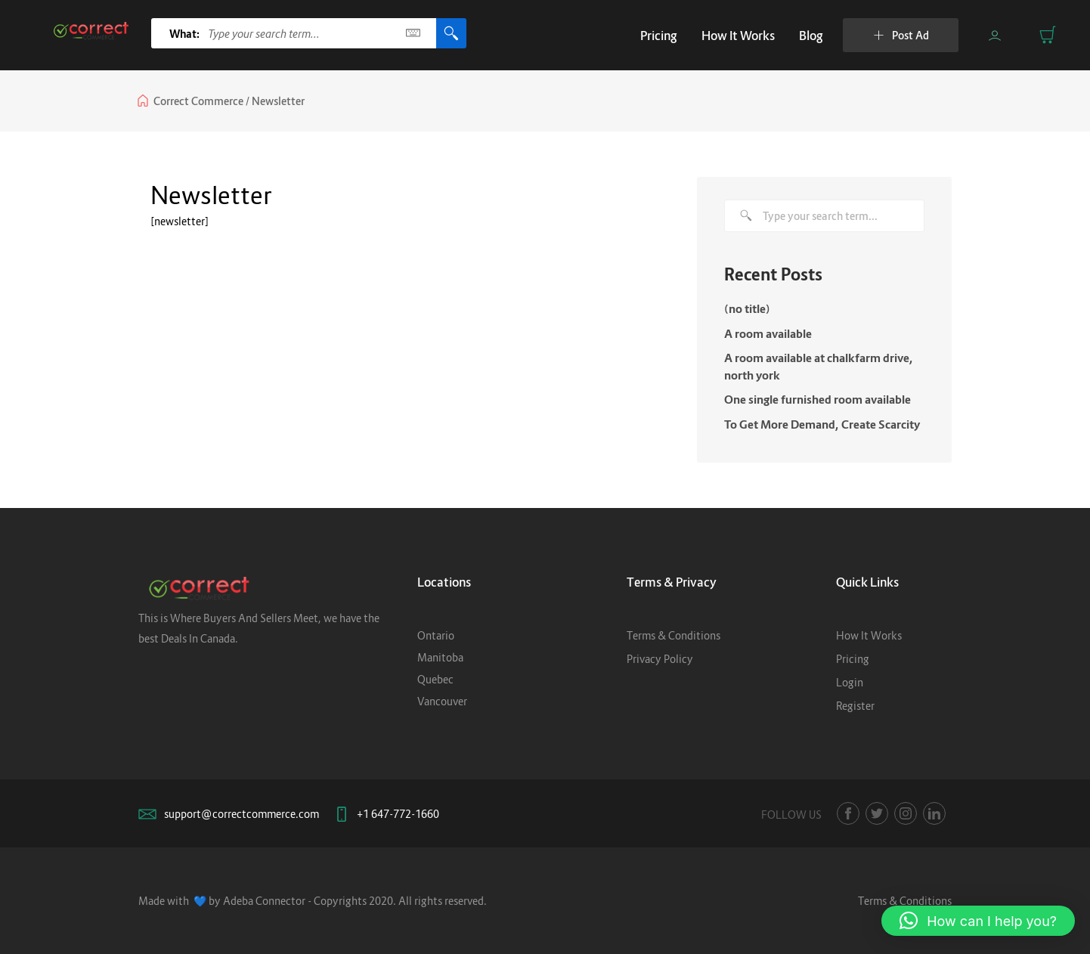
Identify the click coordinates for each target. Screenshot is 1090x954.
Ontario (435, 635)
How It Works (738, 35)
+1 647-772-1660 (398, 813)
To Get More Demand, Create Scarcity (822, 424)
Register (855, 705)
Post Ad (901, 35)
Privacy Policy (660, 658)
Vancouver (442, 701)
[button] (978, 921)
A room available (768, 333)
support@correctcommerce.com (241, 813)
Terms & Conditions (673, 635)
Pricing (658, 35)
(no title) (747, 308)
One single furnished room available (817, 399)
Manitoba (440, 657)
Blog (811, 35)
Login (849, 682)
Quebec (435, 679)
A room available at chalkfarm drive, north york (818, 366)
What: (184, 33)
